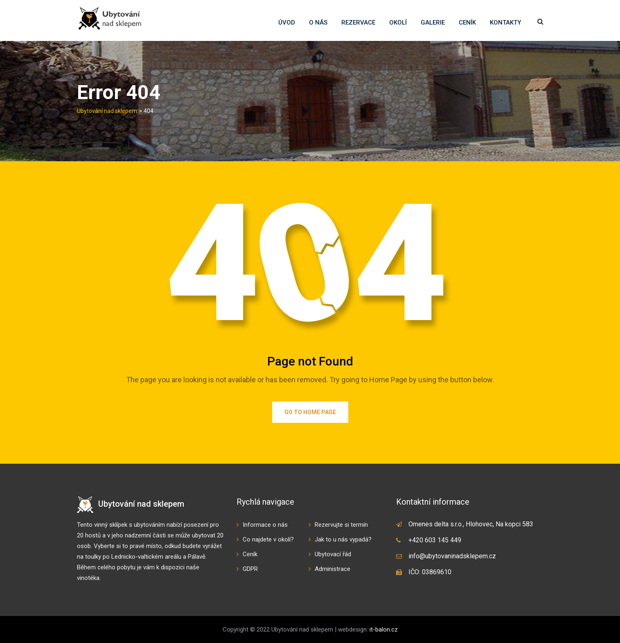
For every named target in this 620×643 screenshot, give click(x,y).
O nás (318, 22)
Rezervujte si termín (341, 524)
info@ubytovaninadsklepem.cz (452, 556)
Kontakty (505, 22)
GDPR (250, 569)
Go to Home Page (310, 412)
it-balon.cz (384, 629)
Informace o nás (265, 524)
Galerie (433, 22)
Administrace (332, 569)
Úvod (286, 22)
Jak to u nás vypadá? (343, 539)
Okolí (398, 22)
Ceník (467, 22)
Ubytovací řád (333, 554)
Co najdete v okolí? (268, 539)
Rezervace (358, 22)
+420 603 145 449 (434, 540)
